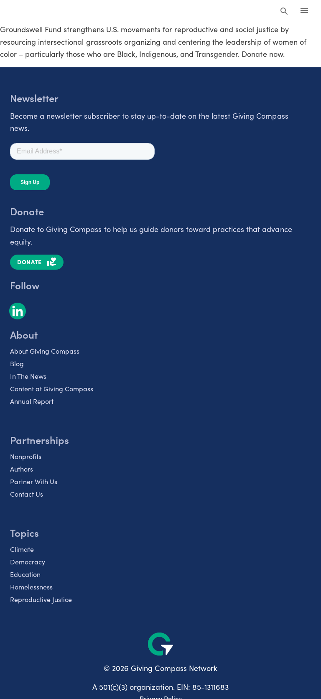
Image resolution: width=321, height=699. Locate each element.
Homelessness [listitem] (31, 586)
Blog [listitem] (17, 363)
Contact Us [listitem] (26, 494)
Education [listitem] (25, 574)
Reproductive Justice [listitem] (41, 599)
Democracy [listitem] (27, 561)
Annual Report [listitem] (32, 401)
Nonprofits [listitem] (25, 456)
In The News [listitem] (28, 376)
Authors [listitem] (21, 468)
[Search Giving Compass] (284, 12)
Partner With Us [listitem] (33, 481)
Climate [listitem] (22, 549)
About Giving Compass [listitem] (44, 351)
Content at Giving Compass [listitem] (51, 388)
